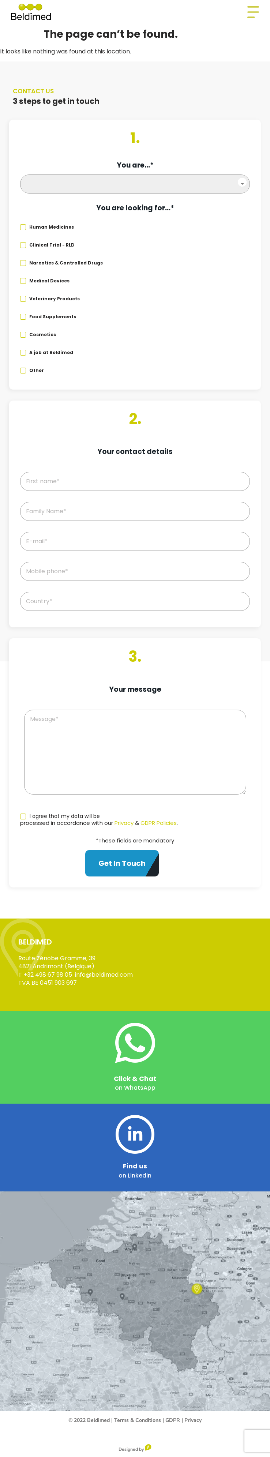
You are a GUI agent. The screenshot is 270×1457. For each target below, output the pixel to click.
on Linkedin (135, 1175)
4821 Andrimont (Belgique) (56, 966)
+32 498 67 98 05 (47, 974)
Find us (135, 1166)
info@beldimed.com (104, 974)
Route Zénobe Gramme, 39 (56, 958)
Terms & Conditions (137, 1420)
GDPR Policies (158, 823)
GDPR (172, 1420)
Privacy (124, 823)
